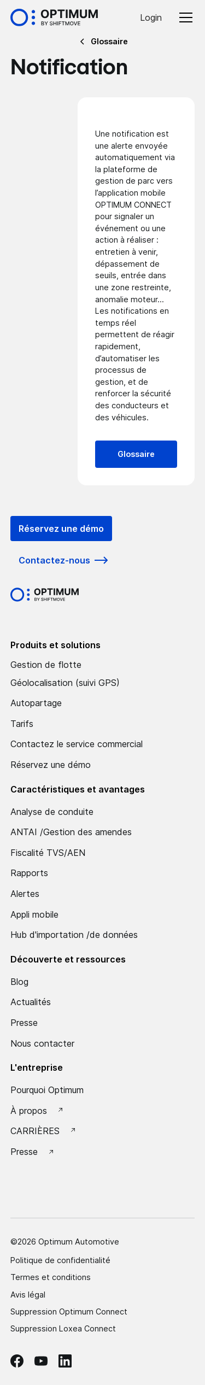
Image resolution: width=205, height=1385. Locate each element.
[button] (184, 17)
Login (151, 17)
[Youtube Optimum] (41, 1361)
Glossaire (136, 454)
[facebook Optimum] (17, 1361)
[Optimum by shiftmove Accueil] (44, 594)
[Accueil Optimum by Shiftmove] (54, 17)
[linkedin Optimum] (65, 1361)
